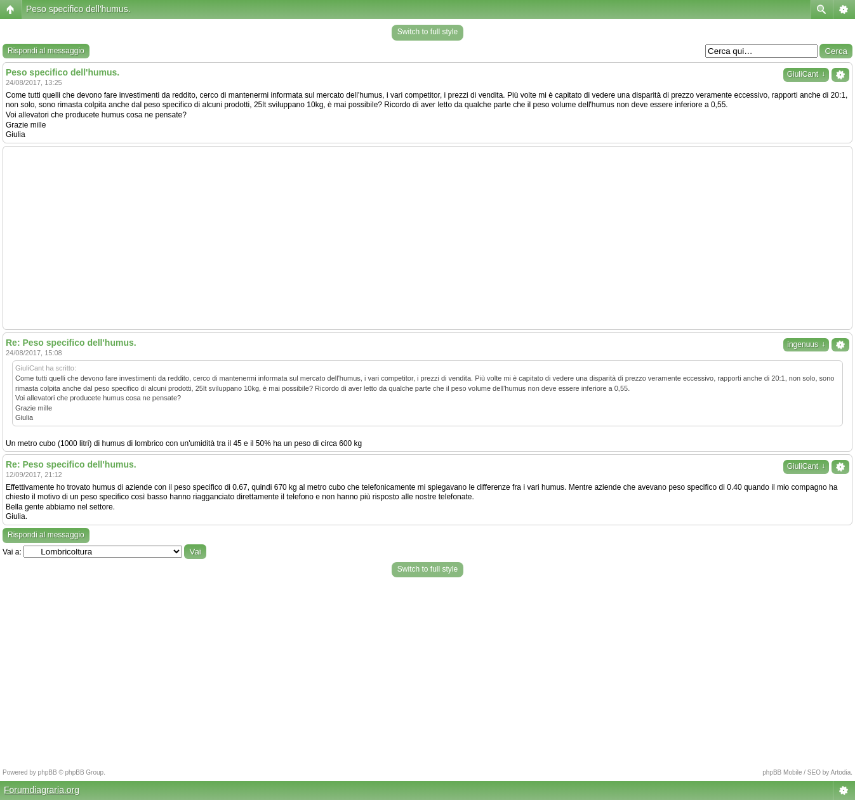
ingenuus (806, 344)
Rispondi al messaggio (46, 50)
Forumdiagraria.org (41, 790)
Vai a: (12, 552)
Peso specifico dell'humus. (78, 9)
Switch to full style (427, 31)
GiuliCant (806, 74)
